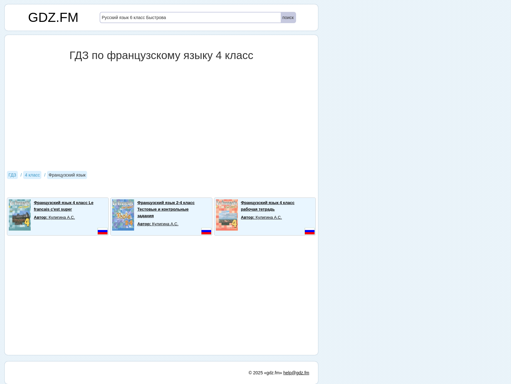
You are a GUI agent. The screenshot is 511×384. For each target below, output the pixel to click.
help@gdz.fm (296, 372)
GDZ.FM (53, 17)
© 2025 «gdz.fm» (265, 372)
